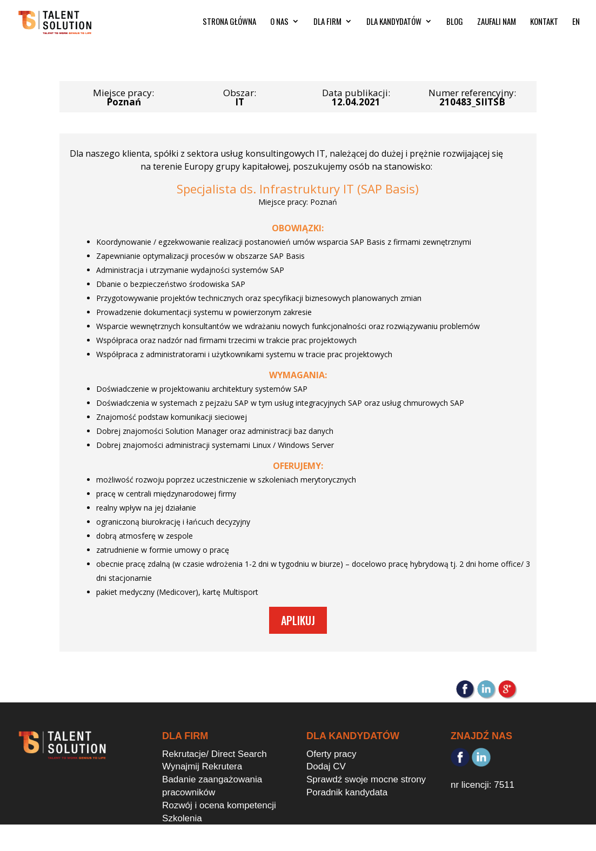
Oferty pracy (331, 754)
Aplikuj (298, 620)
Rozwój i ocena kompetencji (219, 805)
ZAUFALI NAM (496, 25)
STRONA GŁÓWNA (229, 25)
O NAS (279, 25)
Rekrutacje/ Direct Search (214, 754)
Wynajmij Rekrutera (202, 766)
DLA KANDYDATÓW (393, 25)
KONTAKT (544, 25)
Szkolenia (182, 818)
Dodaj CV (326, 766)
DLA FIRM (327, 25)
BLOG (454, 25)
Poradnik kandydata (346, 792)
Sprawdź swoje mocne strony (366, 779)
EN (576, 25)
